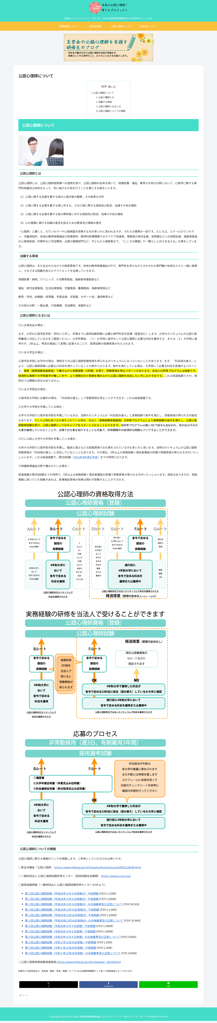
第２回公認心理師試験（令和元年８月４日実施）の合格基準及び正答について (72, 939)
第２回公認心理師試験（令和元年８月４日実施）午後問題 (60, 933)
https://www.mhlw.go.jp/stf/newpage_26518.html (89, 964)
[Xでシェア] (48, 986)
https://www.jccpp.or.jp (116, 878)
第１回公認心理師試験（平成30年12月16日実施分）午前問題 (62, 912)
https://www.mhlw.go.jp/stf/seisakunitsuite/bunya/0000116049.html (97, 869)
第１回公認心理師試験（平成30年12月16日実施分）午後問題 (62, 917)
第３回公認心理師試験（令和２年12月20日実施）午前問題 (60, 944)
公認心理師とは (106, 98)
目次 (104, 86)
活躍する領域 (105, 103)
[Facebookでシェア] (108, 986)
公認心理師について (103, 93)
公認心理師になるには (110, 108)
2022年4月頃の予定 (85, 459)
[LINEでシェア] (168, 986)
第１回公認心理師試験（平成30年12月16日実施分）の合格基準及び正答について (74, 922)
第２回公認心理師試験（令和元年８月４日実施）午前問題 (60, 928)
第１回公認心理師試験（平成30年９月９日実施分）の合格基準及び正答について (74, 906)
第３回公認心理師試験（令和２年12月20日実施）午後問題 (60, 950)
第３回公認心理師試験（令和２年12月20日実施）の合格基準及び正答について (72, 955)
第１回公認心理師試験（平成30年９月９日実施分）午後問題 (62, 901)
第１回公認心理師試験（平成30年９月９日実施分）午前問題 (62, 895)
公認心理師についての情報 (112, 113)
